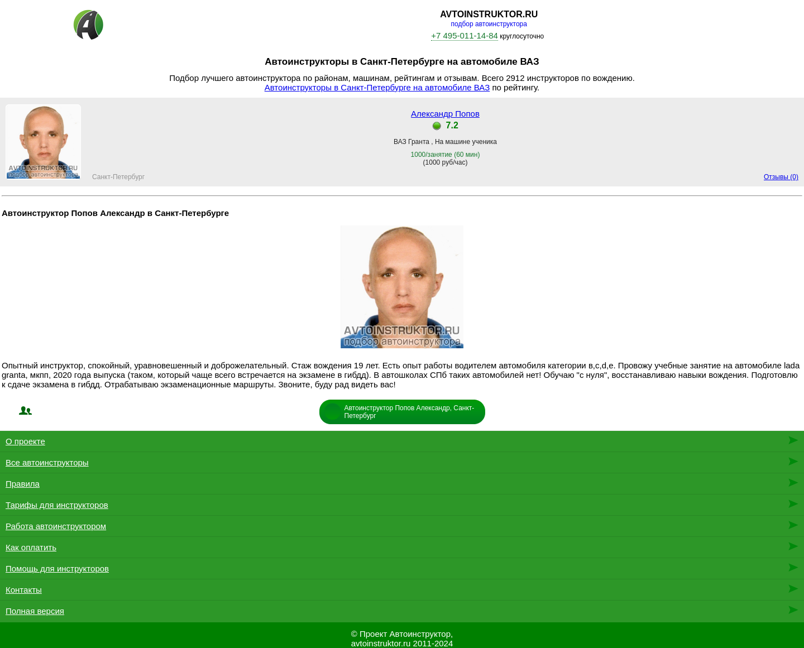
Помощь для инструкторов (57, 568)
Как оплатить (31, 547)
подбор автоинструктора (489, 24)
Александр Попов (445, 113)
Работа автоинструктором (56, 526)
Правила (23, 483)
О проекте (25, 441)
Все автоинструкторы (47, 462)
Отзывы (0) (781, 177)
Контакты (24, 589)
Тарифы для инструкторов (57, 505)
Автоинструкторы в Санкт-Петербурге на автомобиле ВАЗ (377, 87)
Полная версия (35, 611)
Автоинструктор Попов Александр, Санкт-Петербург (409, 412)
